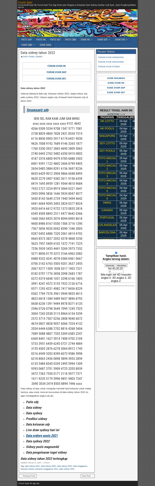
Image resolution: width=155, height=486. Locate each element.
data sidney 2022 (48, 466)
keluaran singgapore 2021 (46, 469)
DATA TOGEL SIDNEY (33, 56)
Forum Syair (25, 2)
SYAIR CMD (26, 44)
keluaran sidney (27, 469)
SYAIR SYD (120, 39)
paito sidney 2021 (67, 469)
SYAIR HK (85, 39)
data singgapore (80, 466)
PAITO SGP (26, 39)
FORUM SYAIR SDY (56, 78)
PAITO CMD (70, 39)
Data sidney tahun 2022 (38, 53)
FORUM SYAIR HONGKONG (111, 57)
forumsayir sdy (38, 110)
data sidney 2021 (32, 466)
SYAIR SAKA (45, 44)
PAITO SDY (55, 39)
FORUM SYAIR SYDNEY (109, 66)
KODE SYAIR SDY (116, 92)
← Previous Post (27, 476)
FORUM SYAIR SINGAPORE (111, 62)
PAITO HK (41, 39)
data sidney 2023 (64, 466)
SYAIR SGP (102, 39)
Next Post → (87, 476)
